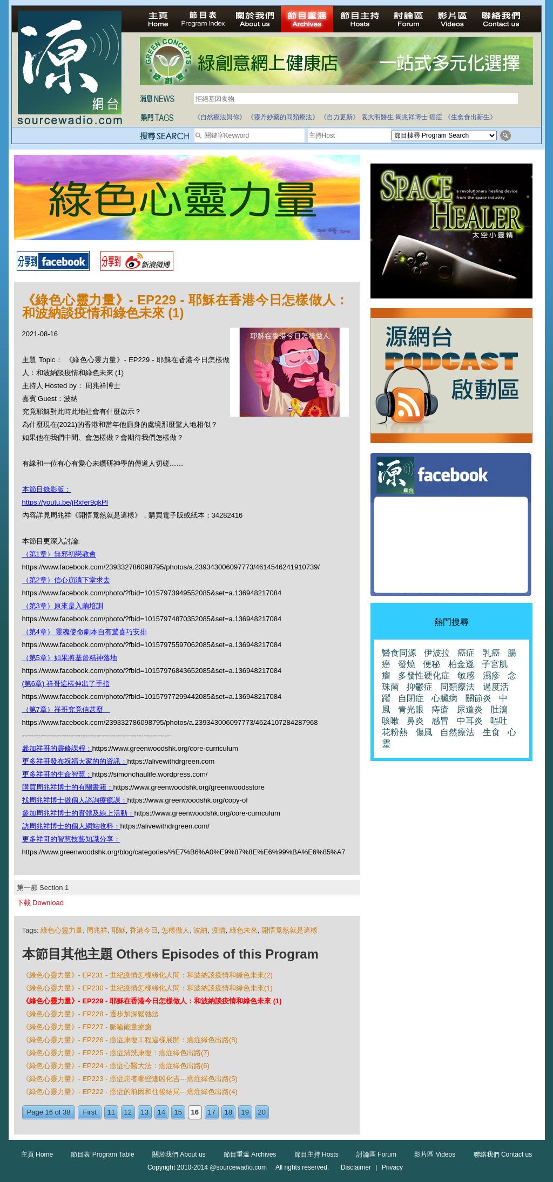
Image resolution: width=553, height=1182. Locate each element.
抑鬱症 (420, 686)
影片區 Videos (434, 1154)
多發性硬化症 (424, 675)
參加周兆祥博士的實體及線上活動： (78, 813)
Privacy (392, 1167)
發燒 (406, 664)
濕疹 (491, 675)
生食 (491, 732)
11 (111, 1112)
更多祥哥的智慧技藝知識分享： (71, 839)
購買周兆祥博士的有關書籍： (67, 787)
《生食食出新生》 (470, 117)
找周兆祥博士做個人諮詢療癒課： (74, 800)
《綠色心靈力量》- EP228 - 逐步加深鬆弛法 (90, 1014)
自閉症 (411, 698)
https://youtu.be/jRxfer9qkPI (65, 502)
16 (195, 1112)
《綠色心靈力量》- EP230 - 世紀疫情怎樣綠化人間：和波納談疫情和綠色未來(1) (147, 988)
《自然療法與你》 (220, 117)
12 (128, 1112)
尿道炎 (470, 709)
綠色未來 (244, 930)
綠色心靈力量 (62, 930)
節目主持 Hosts (316, 1154)
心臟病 (444, 698)
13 (145, 1112)
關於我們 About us (179, 1154)
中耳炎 (470, 720)
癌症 (435, 117)
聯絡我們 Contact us (503, 1154)
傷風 (424, 732)
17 (211, 1112)
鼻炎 (415, 720)
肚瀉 (499, 709)
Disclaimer (356, 1167)
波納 (200, 930)
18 (228, 1112)
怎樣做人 (175, 930)
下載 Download (40, 903)
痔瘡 (440, 709)
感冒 (440, 720)
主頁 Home (37, 1154)
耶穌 (119, 930)
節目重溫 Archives (250, 1154)
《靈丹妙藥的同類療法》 (283, 117)
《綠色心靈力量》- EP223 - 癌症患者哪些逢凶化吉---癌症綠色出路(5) (130, 1079)
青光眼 (411, 709)
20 (262, 1112)
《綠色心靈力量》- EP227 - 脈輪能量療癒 (87, 1027)
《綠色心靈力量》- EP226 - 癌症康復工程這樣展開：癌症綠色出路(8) (130, 1040)
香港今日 (144, 930)
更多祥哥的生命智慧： (57, 774)
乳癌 (491, 652)
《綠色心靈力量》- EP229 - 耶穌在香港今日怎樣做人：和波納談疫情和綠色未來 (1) (152, 1001)
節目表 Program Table (102, 1154)
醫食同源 (399, 652)
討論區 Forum (376, 1154)
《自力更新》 (339, 117)
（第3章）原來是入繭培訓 (62, 606)
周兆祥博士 (411, 117)
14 (161, 1112)
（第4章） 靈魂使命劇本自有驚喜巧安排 (84, 632)
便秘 (431, 664)
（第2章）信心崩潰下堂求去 (66, 580)
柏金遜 (461, 664)
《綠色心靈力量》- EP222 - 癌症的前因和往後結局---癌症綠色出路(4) (130, 1092)
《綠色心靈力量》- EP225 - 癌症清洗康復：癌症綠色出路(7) (116, 1053)
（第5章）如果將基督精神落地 (69, 658)
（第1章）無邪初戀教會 (59, 554)
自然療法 (457, 732)
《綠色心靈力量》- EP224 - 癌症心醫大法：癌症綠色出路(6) (116, 1066)
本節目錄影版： (46, 489)
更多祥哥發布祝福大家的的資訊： (74, 761)
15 (178, 1112)
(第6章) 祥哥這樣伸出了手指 (66, 684)
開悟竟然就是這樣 (289, 930)
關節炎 (478, 698)
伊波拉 (437, 652)
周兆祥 (96, 930)
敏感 (466, 675)
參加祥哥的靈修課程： (57, 748)
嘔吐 (499, 720)
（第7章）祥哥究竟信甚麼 (66, 709)
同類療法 (457, 686)
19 (245, 1112)
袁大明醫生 (377, 117)
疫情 (219, 930)
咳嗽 (390, 720)
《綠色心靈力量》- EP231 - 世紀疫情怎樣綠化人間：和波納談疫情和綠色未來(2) (147, 975)
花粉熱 (395, 732)
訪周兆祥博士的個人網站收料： (71, 826)
